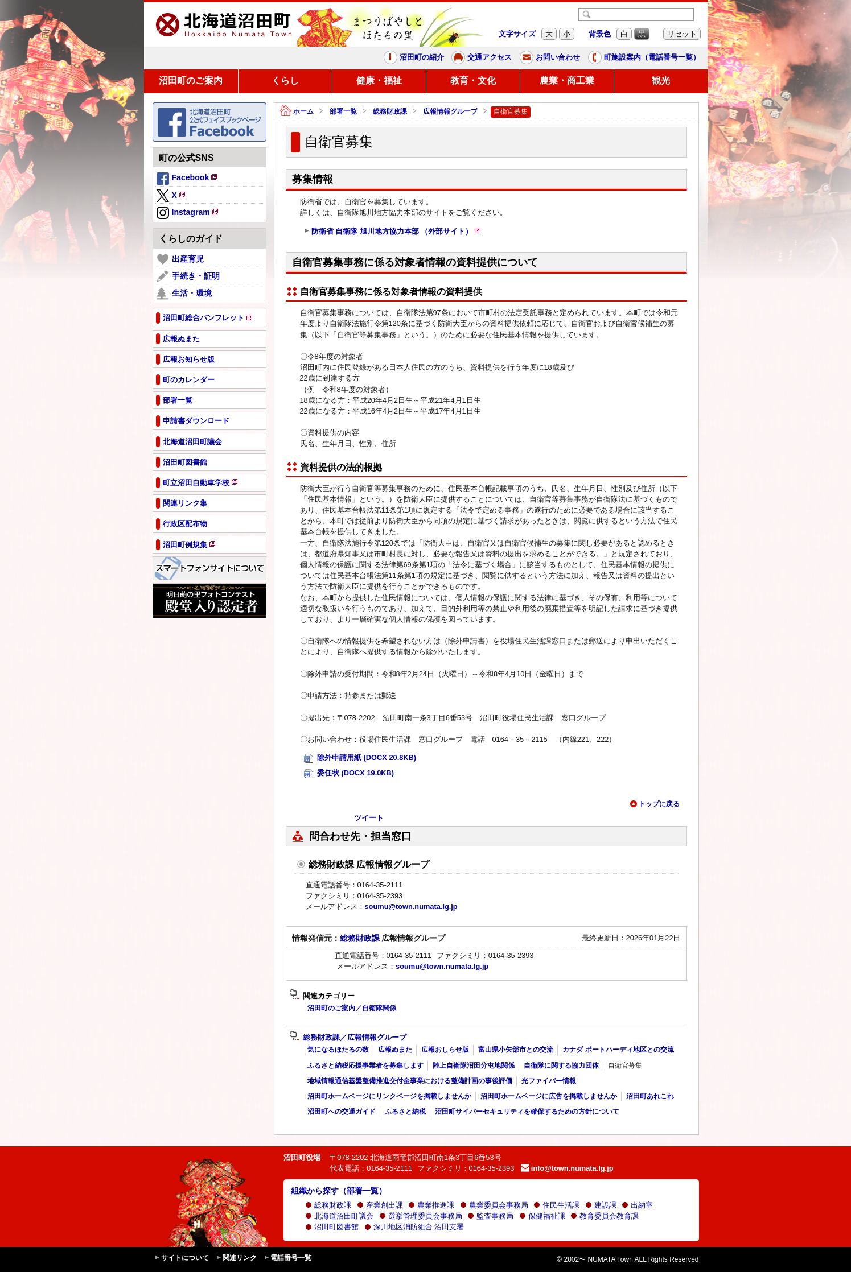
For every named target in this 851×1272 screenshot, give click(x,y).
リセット (682, 34)
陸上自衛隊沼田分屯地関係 (474, 1065)
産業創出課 (380, 1205)
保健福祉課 (542, 1216)
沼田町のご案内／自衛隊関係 (351, 1008)
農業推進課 (431, 1205)
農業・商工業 (567, 80)
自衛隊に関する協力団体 (561, 1065)
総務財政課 (390, 111)
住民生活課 (556, 1205)
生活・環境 (184, 293)
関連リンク (236, 1258)
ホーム (297, 112)
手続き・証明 (188, 276)
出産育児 (180, 259)
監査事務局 (490, 1216)
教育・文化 (473, 80)
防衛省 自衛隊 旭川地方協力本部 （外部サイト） (393, 232)
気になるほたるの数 (338, 1049)
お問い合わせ (550, 57)
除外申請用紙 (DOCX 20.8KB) (360, 758)
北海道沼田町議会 (339, 1216)
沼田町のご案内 (191, 80)
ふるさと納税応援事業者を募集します (365, 1065)
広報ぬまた (395, 1049)
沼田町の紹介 (414, 57)
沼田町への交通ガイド (341, 1111)
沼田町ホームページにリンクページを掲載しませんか (389, 1096)
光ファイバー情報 (548, 1080)
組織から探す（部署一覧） (339, 1190)
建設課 (600, 1205)
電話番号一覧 (287, 1258)
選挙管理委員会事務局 (420, 1216)
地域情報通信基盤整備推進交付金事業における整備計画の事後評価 (409, 1080)
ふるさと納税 (405, 1111)
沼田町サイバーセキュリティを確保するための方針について (527, 1111)
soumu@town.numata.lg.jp (411, 906)
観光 (661, 80)
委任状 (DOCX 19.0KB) (349, 773)
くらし (285, 80)
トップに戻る (655, 803)
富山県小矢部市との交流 (515, 1049)
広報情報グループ (450, 111)
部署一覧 (343, 111)
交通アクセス (481, 57)
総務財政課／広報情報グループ (348, 1038)
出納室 (637, 1205)
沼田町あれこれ (650, 1096)
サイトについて (181, 1258)
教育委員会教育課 (604, 1216)
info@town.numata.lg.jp (567, 1168)
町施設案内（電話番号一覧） (644, 57)
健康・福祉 (379, 80)
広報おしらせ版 (445, 1049)
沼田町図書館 (332, 1227)
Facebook (188, 179)
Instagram (188, 213)
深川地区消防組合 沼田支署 (414, 1227)
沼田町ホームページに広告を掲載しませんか (548, 1096)
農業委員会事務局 (494, 1205)
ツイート (369, 817)
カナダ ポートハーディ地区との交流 (617, 1049)
